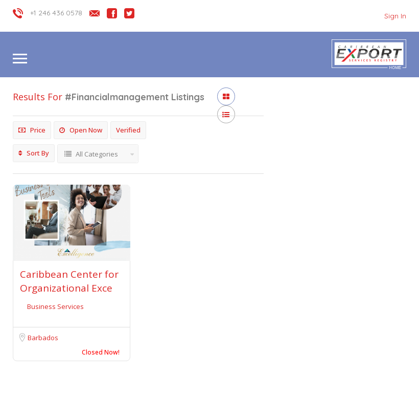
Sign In (395, 15)
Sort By (33, 153)
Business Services (55, 306)
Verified (128, 130)
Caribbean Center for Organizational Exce (69, 281)
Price (31, 130)
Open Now (80, 130)
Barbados (43, 337)
